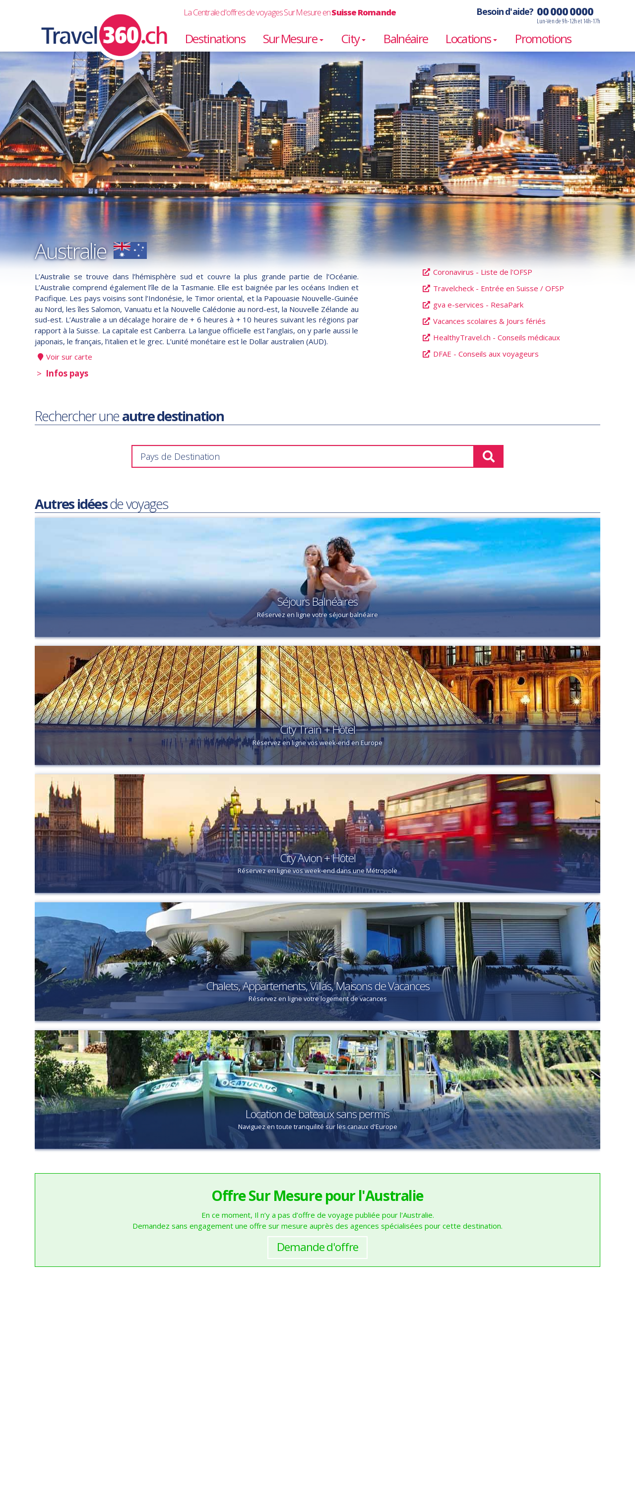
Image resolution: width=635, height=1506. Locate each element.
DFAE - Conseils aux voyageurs (480, 354)
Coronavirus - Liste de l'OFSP (477, 272)
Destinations (215, 38)
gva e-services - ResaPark (472, 305)
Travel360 (98, 25)
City (353, 38)
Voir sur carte (69, 357)
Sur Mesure (293, 38)
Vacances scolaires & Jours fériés (484, 321)
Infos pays (67, 373)
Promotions (543, 38)
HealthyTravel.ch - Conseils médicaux (491, 337)
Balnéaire (405, 38)
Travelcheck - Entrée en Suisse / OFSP (493, 288)
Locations (471, 38)
